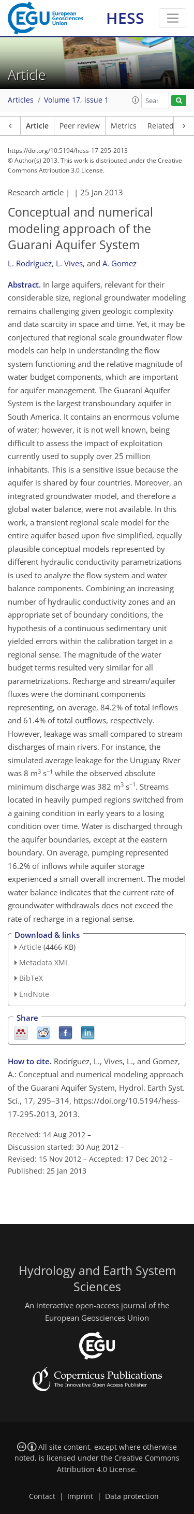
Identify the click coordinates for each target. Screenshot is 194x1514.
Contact (42, 1496)
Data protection (132, 1496)
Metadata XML (44, 962)
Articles (21, 100)
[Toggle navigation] (172, 18)
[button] (135, 100)
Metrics (124, 126)
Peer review (79, 126)
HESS (125, 17)
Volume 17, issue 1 (76, 100)
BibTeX (31, 978)
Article (37, 126)
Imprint (80, 1496)
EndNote (34, 994)
